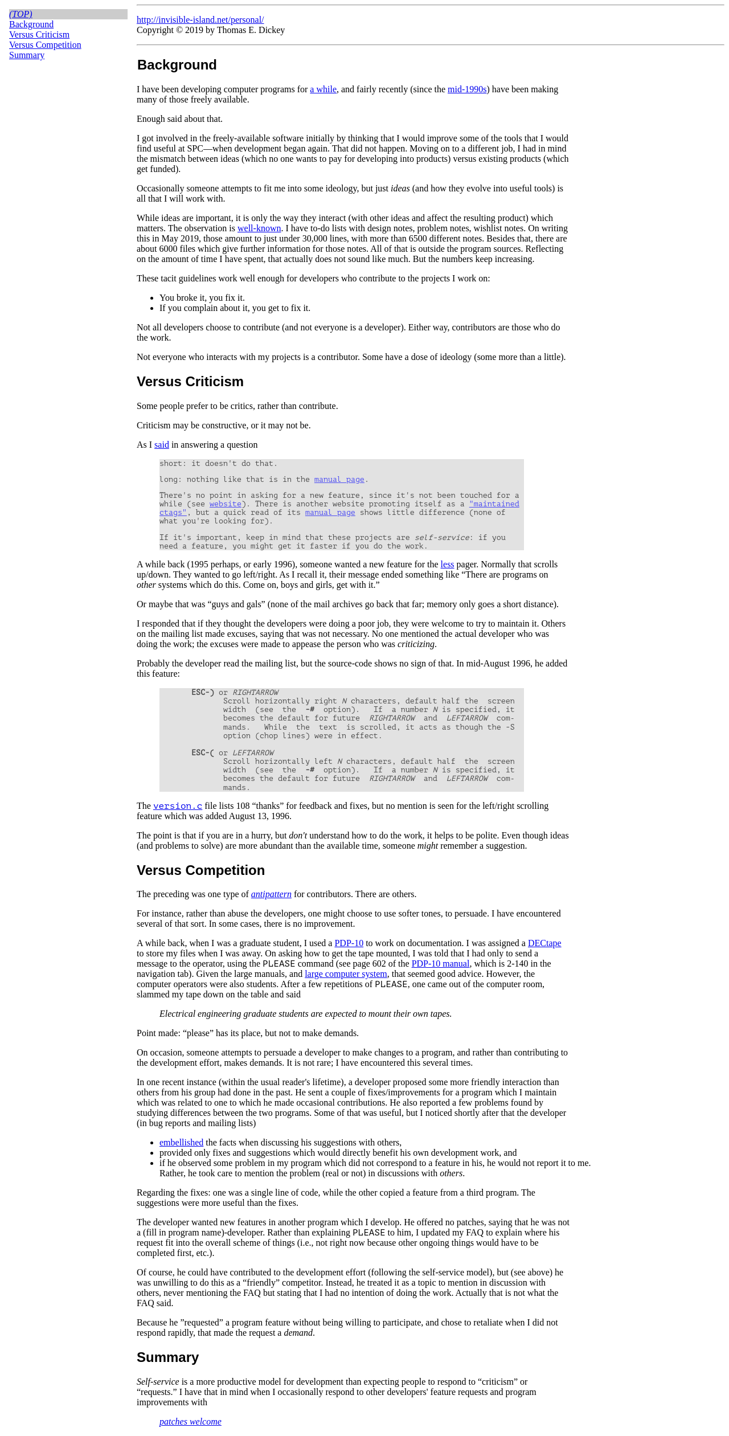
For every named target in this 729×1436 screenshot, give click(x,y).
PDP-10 (348, 943)
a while (323, 89)
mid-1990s (467, 89)
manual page (339, 479)
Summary (26, 55)
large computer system (346, 974)
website (225, 504)
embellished (181, 1142)
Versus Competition (45, 45)
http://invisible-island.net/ (184, 19)
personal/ (247, 19)
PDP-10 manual (441, 963)
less (447, 564)
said (161, 444)
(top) (20, 14)
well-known (259, 228)
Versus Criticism (39, 34)
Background (31, 24)
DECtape (545, 943)
